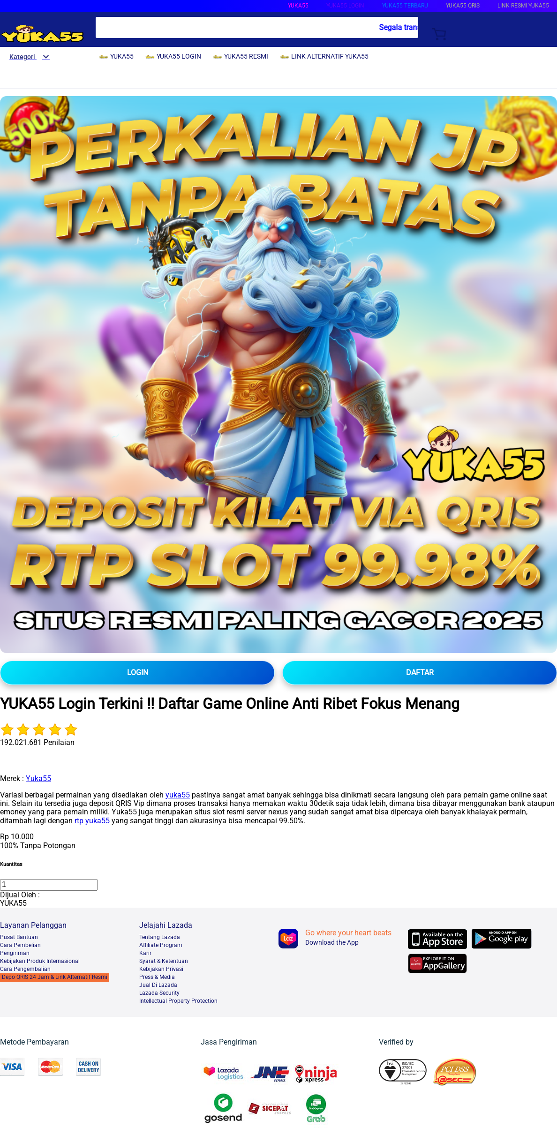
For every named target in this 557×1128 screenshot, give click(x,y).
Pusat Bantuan (19, 937)
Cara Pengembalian (25, 969)
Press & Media (157, 977)
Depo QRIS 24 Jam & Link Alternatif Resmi (54, 977)
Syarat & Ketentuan (163, 961)
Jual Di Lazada (158, 985)
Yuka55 (38, 778)
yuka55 (178, 794)
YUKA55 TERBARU (405, 5)
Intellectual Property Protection (178, 1001)
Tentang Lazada (159, 937)
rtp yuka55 (92, 820)
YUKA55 (298, 5)
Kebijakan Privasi (161, 969)
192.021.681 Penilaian (37, 742)
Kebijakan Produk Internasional (40, 961)
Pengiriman (15, 953)
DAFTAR (420, 672)
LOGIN (137, 672)
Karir (145, 953)
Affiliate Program (160, 945)
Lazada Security (159, 993)
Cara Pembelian (20, 945)
